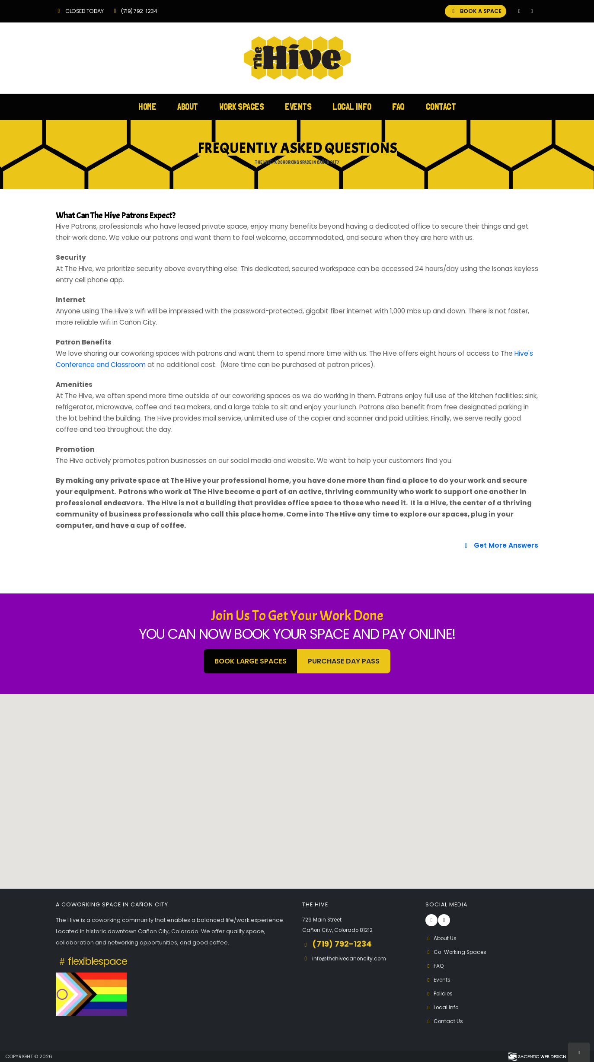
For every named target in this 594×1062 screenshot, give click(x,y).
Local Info (351, 106)
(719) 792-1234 (134, 11)
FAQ (398, 106)
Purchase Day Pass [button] (344, 661)
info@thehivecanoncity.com (351, 958)
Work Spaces (241, 106)
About (187, 106)
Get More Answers (500, 545)
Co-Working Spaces (458, 952)
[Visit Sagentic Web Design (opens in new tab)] (536, 1056)
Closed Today (79, 11)
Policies (440, 993)
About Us (441, 938)
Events (298, 106)
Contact (441, 106)
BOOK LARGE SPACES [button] (250, 661)
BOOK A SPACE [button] (475, 11)
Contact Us (444, 1021)
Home (147, 106)
